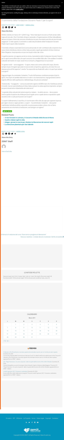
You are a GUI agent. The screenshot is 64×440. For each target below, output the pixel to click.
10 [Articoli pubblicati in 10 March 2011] (32, 327)
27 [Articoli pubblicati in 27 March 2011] (56, 334)
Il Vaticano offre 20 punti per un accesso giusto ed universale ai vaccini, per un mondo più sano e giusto (30, 352)
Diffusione (19, 418)
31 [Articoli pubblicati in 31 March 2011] (32, 337)
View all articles (7, 151)
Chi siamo (9, 418)
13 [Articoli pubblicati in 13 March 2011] (56, 327)
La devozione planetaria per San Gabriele (19, 124)
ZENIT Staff (20, 25)
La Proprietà (26, 418)
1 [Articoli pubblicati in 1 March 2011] (15, 324)
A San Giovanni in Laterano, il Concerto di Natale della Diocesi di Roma (29, 118)
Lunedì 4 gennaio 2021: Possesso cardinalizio (15, 371)
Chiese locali (30, 25)
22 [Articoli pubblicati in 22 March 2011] (15, 334)
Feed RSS (32, 348)
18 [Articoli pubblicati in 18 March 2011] (40, 330)
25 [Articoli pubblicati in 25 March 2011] (40, 334)
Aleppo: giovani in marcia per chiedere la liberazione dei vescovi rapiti (29, 122)
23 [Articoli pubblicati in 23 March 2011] (23, 334)
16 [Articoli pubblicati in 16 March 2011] (23, 330)
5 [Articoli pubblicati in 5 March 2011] (48, 324)
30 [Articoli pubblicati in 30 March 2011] (23, 337)
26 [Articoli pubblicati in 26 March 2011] (48, 334)
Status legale (40, 418)
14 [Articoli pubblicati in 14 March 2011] (7, 330)
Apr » (8, 341)
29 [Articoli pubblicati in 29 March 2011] (15, 337)
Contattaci (55, 418)
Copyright (48, 418)
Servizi (33, 418)
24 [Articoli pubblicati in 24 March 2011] (32, 334)
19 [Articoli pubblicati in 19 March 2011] (48, 330)
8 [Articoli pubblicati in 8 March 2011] (15, 327)
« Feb (4, 341)
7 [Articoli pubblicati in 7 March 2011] (7, 327)
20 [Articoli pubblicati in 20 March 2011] (56, 330)
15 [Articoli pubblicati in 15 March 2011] (15, 330)
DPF (14, 418)
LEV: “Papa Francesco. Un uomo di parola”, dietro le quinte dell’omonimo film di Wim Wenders (27, 361)
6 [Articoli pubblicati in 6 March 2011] (56, 324)
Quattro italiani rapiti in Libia (15, 120)
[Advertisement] (32, 221)
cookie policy (19, 9)
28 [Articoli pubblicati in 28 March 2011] (7, 337)
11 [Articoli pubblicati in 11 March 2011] (40, 327)
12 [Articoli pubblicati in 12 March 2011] (48, 327)
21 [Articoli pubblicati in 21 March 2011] (7, 334)
